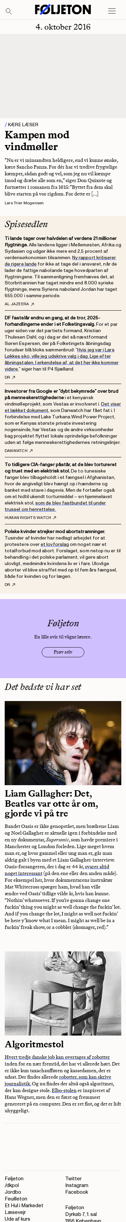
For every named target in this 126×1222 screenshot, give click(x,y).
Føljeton (14, 1178)
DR (10, 377)
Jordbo (13, 1192)
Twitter (73, 1178)
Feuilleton (16, 1198)
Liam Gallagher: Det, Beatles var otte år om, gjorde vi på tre (51, 803)
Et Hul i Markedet (24, 1205)
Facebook (76, 1192)
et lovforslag (55, 544)
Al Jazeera (19, 304)
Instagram (76, 1185)
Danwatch (19, 451)
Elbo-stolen (64, 1090)
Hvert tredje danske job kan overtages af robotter (57, 1057)
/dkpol (12, 1185)
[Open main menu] (111, 11)
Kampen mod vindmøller (37, 140)
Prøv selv (63, 652)
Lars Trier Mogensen (24, 203)
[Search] (9, 11)
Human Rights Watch (30, 518)
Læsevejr (15, 1212)
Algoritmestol (34, 1044)
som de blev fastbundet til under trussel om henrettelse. (55, 506)
